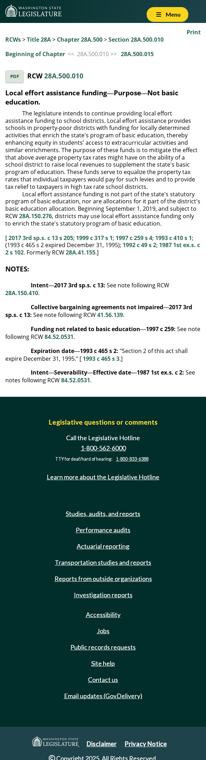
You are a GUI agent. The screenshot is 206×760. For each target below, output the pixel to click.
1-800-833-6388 (132, 459)
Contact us (103, 679)
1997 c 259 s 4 (134, 238)
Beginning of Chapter (35, 54)
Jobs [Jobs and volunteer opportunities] (103, 631)
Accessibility (103, 614)
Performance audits (103, 530)
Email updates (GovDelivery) (103, 696)
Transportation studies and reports (103, 562)
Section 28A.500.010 (136, 39)
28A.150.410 (21, 293)
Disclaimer (102, 744)
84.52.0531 (59, 337)
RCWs (13, 39)
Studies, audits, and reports (103, 513)
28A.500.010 (63, 75)
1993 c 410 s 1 (173, 238)
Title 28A (39, 39)
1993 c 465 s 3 (101, 359)
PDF (14, 76)
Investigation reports (103, 595)
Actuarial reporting (103, 546)
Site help (103, 663)
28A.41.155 (80, 252)
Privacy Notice (146, 744)
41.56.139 (110, 315)
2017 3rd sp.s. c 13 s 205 (40, 238)
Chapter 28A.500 (79, 39)
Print (194, 32)
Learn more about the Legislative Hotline (103, 477)
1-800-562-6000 (103, 448)
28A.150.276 (35, 216)
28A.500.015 (137, 54)
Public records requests (103, 647)
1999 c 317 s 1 (94, 238)
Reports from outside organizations (103, 578)
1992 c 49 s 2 (139, 245)
